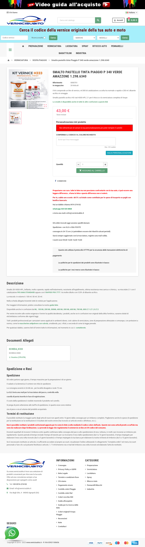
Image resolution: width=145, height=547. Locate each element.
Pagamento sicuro (65, 485)
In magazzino (58, 85)
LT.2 (97, 309)
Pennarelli (117, 46)
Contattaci (62, 526)
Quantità (59, 164)
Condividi (60, 181)
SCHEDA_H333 (16, 349)
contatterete (80, 328)
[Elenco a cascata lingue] (131, 12)
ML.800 (83, 309)
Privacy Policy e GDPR (67, 469)
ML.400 (57, 309)
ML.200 (44, 309)
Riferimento (57, 83)
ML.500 (63, 309)
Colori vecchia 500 (65, 497)
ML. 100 (37, 309)
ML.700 (76, 309)
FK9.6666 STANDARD (26, 292)
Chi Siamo (12, 12)
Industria (81, 53)
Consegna (62, 465)
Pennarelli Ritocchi (94, 485)
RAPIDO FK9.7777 (53, 292)
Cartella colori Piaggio (67, 489)
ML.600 (70, 309)
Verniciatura (54, 46)
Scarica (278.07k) (17, 357)
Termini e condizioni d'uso (68, 477)
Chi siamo (62, 481)
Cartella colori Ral (65, 493)
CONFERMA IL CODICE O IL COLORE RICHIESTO (76, 135)
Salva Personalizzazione (119, 153)
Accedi (119, 20)
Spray (85, 46)
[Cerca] (79, 20)
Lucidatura (72, 46)
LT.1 (88, 309)
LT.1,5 (92, 309)
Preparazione (35, 46)
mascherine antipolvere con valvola (33, 323)
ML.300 (51, 309)
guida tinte (53, 305)
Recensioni (62, 518)
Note (60, 522)
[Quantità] (91, 164)
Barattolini (65, 53)
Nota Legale (63, 473)
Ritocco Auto (99, 46)
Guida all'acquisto (65, 501)
